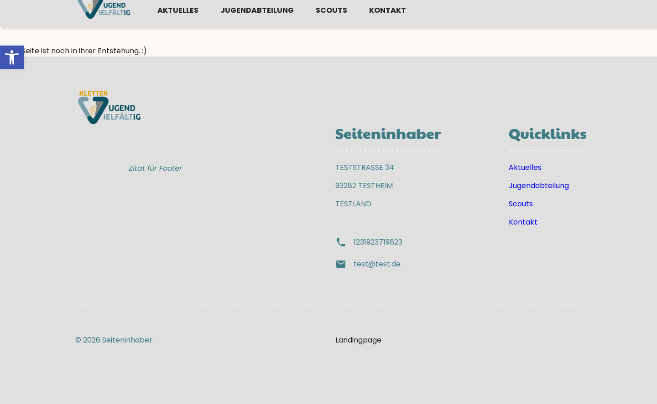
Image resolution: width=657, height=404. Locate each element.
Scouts (331, 28)
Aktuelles (177, 28)
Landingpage (358, 340)
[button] (12, 57)
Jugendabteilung (257, 28)
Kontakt (387, 28)
